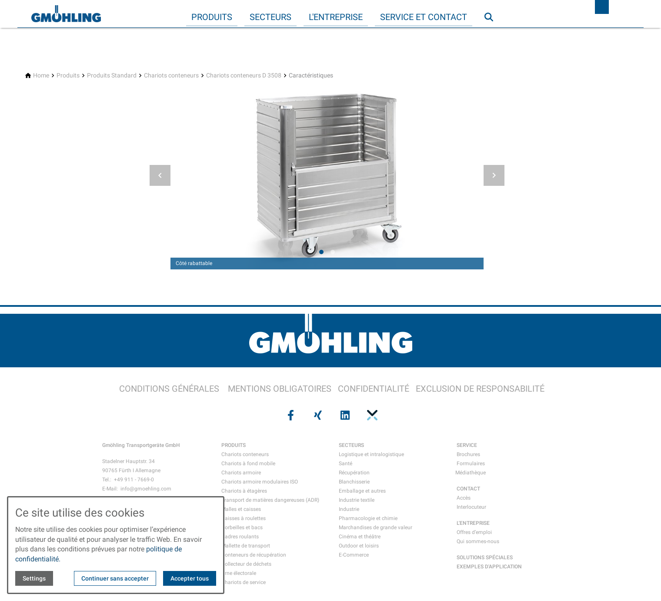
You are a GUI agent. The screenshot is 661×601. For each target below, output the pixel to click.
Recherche (492, 34)
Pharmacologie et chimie (368, 518)
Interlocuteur (471, 507)
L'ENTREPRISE (473, 523)
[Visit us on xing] (317, 415)
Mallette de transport (245, 546)
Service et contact (423, 17)
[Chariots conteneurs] (171, 75)
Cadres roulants (240, 537)
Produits (211, 17)
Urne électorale (238, 573)
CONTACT (468, 489)
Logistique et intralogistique (371, 454)
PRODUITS (233, 445)
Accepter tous (189, 578)
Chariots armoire (241, 473)
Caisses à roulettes (243, 518)
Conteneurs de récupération (253, 555)
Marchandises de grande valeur (375, 527)
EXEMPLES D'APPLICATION (489, 567)
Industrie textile (356, 500)
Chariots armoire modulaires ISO (259, 482)
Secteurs (270, 17)
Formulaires (471, 463)
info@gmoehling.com (145, 489)
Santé (345, 463)
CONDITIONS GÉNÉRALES (169, 388)
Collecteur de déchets (246, 564)
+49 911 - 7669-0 (134, 480)
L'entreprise (336, 17)
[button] (160, 175)
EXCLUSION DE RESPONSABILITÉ (480, 388)
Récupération (354, 473)
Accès (464, 498)
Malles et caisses (241, 509)
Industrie (349, 509)
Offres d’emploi (474, 532)
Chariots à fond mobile (248, 463)
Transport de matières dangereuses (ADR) (270, 500)
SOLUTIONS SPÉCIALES (485, 557)
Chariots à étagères (244, 491)
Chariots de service (243, 582)
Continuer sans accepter (115, 578)
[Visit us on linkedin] (344, 415)
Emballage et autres (362, 491)
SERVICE (467, 445)
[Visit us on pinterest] (371, 415)
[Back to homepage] (66, 14)
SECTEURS (351, 445)
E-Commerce (354, 555)
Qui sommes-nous (478, 541)
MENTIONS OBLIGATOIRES (279, 388)
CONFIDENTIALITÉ (373, 388)
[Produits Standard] (112, 75)
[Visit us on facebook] (289, 415)
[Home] (41, 75)
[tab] (321, 252)
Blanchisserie (354, 482)
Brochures (468, 454)
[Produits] (68, 75)
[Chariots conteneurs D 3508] (243, 75)
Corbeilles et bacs (242, 527)
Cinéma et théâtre (360, 537)
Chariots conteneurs (245, 454)
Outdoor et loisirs (359, 546)
